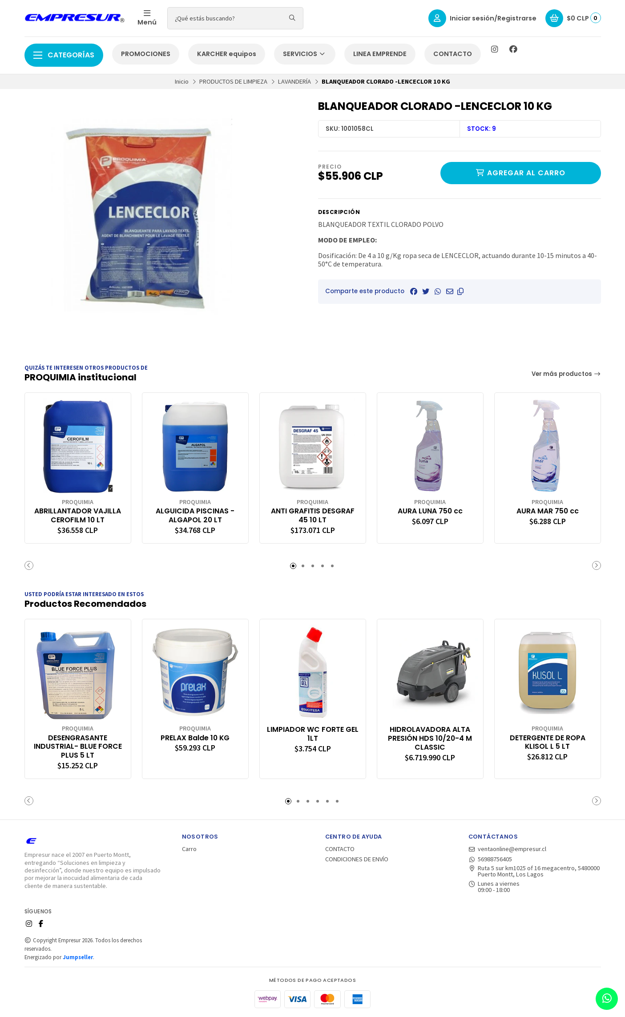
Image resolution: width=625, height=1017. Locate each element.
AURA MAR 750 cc (547, 511)
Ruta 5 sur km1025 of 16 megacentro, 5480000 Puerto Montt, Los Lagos (534, 871)
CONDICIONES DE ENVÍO (356, 859)
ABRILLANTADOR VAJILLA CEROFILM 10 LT (77, 516)
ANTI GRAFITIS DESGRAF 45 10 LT (313, 516)
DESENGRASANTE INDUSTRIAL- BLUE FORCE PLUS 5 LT (78, 747)
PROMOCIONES (145, 53)
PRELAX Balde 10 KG (195, 738)
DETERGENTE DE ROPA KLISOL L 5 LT (547, 742)
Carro (189, 849)
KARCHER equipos (226, 53)
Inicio (182, 81)
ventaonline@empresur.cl (507, 849)
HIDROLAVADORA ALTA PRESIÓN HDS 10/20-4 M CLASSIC (430, 738)
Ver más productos (566, 374)
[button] (460, 291)
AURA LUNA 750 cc (430, 511)
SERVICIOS (305, 53)
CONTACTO (452, 53)
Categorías (63, 55)
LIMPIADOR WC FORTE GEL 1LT (313, 734)
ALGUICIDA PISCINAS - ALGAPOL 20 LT (195, 516)
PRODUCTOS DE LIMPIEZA (233, 81)
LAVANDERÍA (294, 81)
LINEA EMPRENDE (380, 53)
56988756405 (490, 859)
